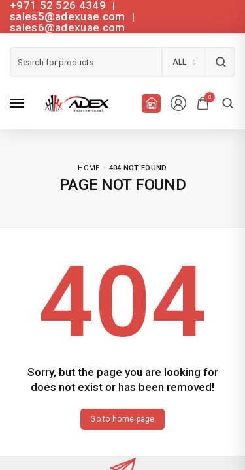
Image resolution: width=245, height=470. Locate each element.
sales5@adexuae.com (69, 16)
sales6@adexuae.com (67, 27)
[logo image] (74, 103)
